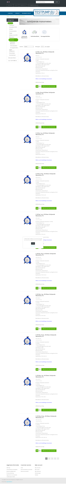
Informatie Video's (26, 13)
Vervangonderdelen (14, 47)
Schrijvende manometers (11, 40)
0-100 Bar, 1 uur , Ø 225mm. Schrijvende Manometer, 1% (45, 295)
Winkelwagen (38, 473)
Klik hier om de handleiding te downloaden (44, 78)
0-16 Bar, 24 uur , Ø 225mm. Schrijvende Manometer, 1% (45, 174)
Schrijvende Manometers (12, 43)
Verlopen (11, 29)
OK (33, 243)
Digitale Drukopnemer (12, 50)
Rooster (56, 47)
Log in (16, 5)
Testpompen (11, 25)
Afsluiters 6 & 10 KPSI (13, 35)
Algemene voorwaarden (12, 475)
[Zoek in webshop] (45, 2)
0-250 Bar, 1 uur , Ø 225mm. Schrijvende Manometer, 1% (45, 376)
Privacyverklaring (10, 473)
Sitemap (8, 467)
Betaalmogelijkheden (11, 471)
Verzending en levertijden (12, 469)
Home (8, 16)
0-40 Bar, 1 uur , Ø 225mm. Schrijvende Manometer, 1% (45, 215)
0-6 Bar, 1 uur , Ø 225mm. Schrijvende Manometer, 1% (45, 52)
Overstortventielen (13, 31)
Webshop (17, 13)
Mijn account (37, 467)
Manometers (11, 37)
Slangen (10, 33)
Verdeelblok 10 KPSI (13, 27)
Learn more (33, 245)
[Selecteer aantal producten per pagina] (42, 47)
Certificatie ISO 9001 (11, 476)
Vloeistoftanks (12, 53)
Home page (10, 13)
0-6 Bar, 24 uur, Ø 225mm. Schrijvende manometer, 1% (45, 93)
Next (58, 458)
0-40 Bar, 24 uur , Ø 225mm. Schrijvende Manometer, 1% (46, 254)
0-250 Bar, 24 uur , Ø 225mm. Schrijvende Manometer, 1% (46, 417)
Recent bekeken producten (26, 469)
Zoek (22, 467)
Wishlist (36, 475)
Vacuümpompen (12, 55)
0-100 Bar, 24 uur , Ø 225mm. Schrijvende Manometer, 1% (46, 335)
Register (10, 5)
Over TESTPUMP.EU (12, 60)
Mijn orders (37, 469)
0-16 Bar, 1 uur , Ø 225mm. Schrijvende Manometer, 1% (45, 134)
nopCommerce (9, 481)
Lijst (58, 47)
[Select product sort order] (29, 47)
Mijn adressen (38, 471)
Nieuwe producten (25, 471)
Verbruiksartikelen (13, 45)
